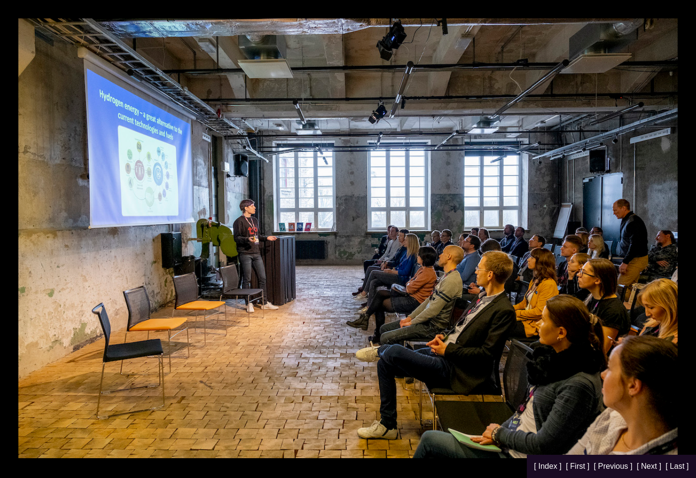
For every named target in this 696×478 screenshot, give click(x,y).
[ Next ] (650, 466)
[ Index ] (549, 466)
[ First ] (579, 466)
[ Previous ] (614, 466)
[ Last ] (677, 466)
